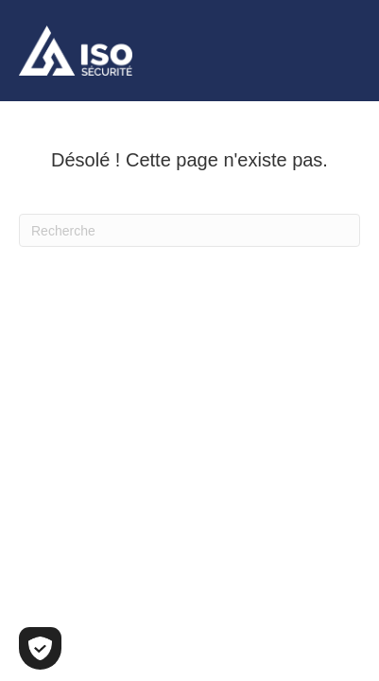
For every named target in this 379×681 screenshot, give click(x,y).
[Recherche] (189, 230)
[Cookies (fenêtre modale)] (40, 648)
